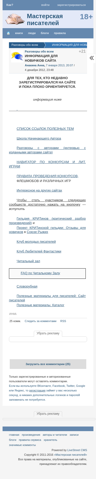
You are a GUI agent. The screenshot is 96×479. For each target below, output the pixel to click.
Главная (14, 434)
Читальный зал (28, 261)
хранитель (50, 439)
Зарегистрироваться (71, 4)
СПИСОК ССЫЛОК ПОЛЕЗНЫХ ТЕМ (45, 129)
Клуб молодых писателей (36, 241)
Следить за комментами (41, 321)
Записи (74, 434)
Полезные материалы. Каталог (40, 305)
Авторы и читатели (55, 434)
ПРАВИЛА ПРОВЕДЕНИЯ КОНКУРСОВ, (48, 176)
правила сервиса (30, 439)
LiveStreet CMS (77, 450)
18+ (86, 16)
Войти (45, 4)
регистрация (37, 390)
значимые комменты (22, 444)
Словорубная (27, 286)
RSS (63, 321)
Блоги (45, 33)
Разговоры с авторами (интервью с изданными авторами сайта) (47, 150)
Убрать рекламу (48, 333)
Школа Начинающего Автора (39, 138)
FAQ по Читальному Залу (40, 273)
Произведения (31, 434)
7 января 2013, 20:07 (59, 65)
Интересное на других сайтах (39, 190)
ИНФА (12, 314)
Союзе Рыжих (37, 232)
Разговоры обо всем (39, 51)
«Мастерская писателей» (70, 454)
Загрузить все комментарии (48, 364)
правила (60, 33)
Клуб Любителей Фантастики (39, 251)
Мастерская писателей (45, 19)
